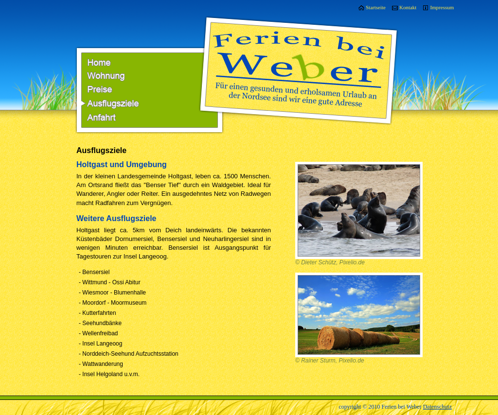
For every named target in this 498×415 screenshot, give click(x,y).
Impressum (442, 7)
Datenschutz (437, 406)
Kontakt (407, 7)
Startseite (376, 7)
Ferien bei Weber (299, 56)
